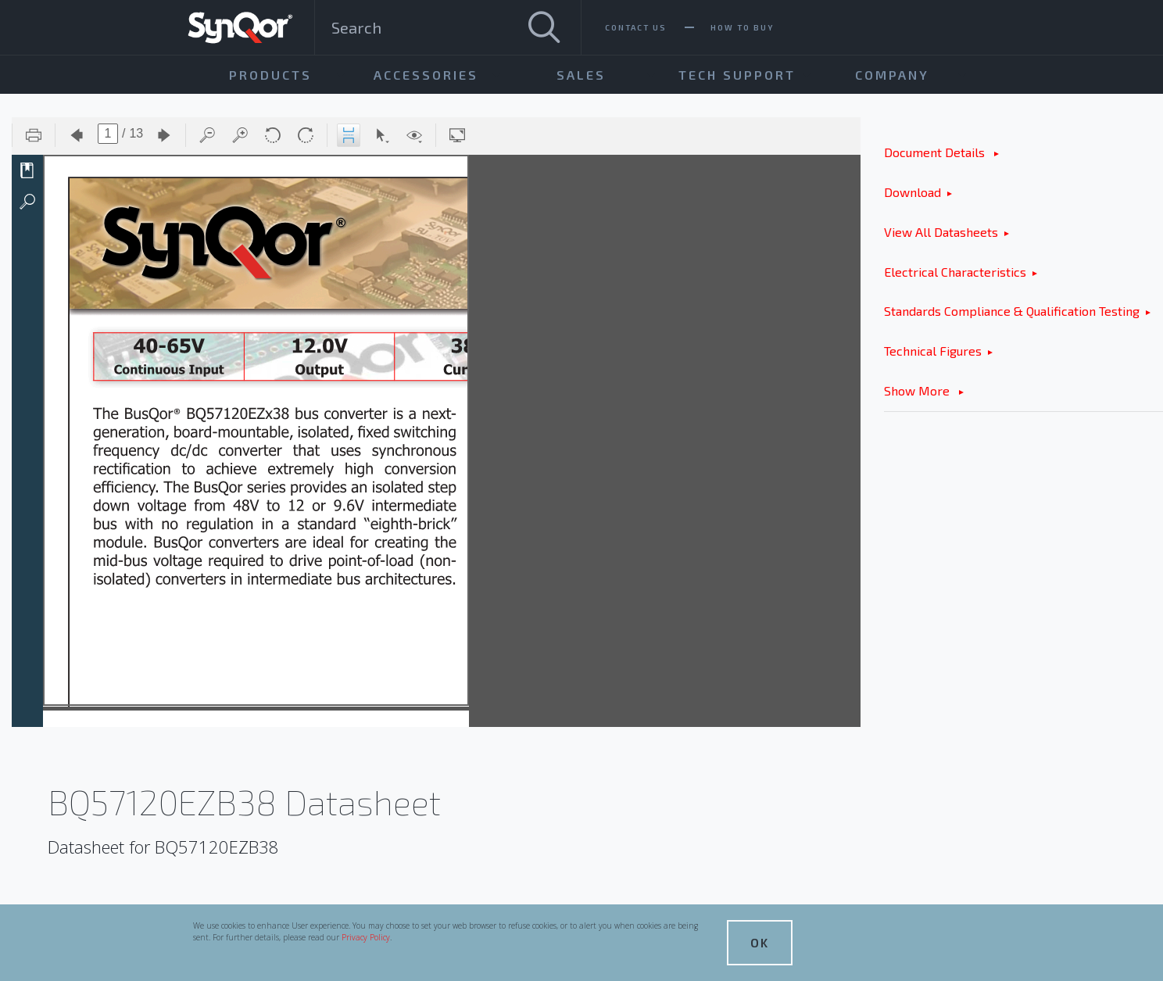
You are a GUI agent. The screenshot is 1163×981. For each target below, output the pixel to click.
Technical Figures (933, 350)
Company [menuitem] (892, 74)
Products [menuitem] (270, 74)
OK (759, 942)
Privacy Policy (366, 937)
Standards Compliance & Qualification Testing (1012, 310)
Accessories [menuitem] (426, 74)
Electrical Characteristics (955, 271)
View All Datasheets (941, 231)
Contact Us (636, 27)
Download (912, 191)
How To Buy (742, 27)
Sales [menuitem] (581, 74)
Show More (918, 390)
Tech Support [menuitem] (737, 74)
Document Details (936, 152)
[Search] (544, 27)
